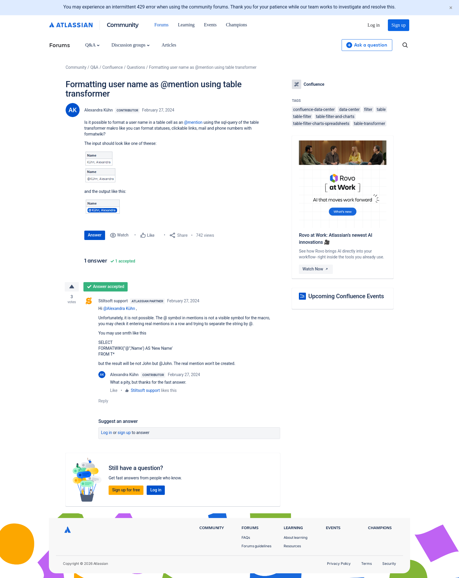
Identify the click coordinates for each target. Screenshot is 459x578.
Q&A (92, 44)
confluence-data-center (314, 109)
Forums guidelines (256, 546)
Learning (186, 24)
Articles (169, 44)
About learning (295, 537)
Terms (366, 563)
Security (389, 563)
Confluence (112, 67)
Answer (95, 235)
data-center (349, 109)
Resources (292, 546)
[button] (100, 166)
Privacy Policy (339, 563)
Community (123, 24)
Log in (374, 25)
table (381, 109)
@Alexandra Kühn (119, 308)
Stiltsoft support (113, 301)
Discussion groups (131, 44)
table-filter (302, 116)
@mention (193, 122)
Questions (136, 67)
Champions (236, 24)
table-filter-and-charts (335, 116)
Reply (103, 401)
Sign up (398, 25)
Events (210, 24)
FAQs (246, 537)
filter (368, 109)
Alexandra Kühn (98, 110)
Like (113, 390)
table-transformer (369, 123)
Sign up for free (126, 490)
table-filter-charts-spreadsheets (321, 123)
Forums (161, 24)
